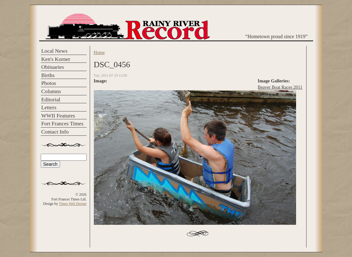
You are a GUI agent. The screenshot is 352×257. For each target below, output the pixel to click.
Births (48, 75)
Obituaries (52, 67)
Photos (48, 83)
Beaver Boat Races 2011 (280, 87)
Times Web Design (72, 204)
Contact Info (55, 132)
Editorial (50, 100)
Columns (51, 91)
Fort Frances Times (62, 124)
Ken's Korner (55, 59)
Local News (54, 51)
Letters (49, 108)
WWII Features (58, 116)
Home (99, 52)
